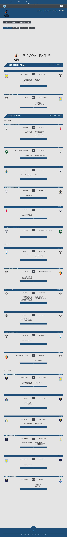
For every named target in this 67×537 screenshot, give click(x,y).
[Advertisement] (33, 41)
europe (39, 11)
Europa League (46, 11)
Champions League (10, 22)
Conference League (24, 22)
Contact (44, 534)
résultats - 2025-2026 (58, 11)
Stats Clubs (16, 27)
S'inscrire (31, 4)
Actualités (32, 27)
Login (37, 4)
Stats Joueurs (24, 27)
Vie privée (37, 534)
